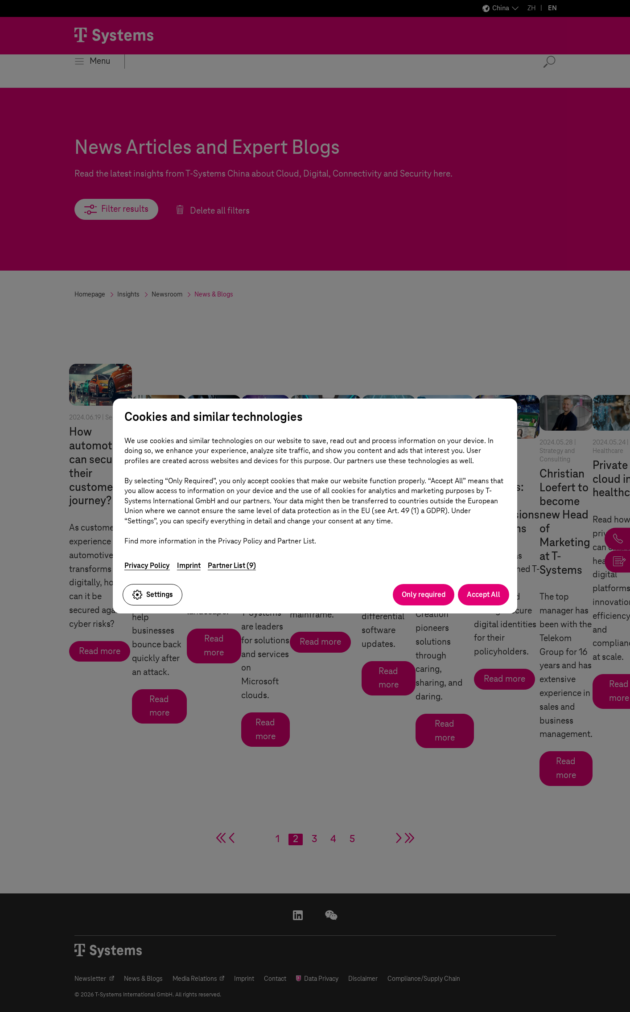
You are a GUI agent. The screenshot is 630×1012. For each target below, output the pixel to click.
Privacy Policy (147, 565)
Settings (152, 594)
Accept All (483, 594)
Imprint (189, 565)
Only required (423, 594)
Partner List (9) (232, 565)
